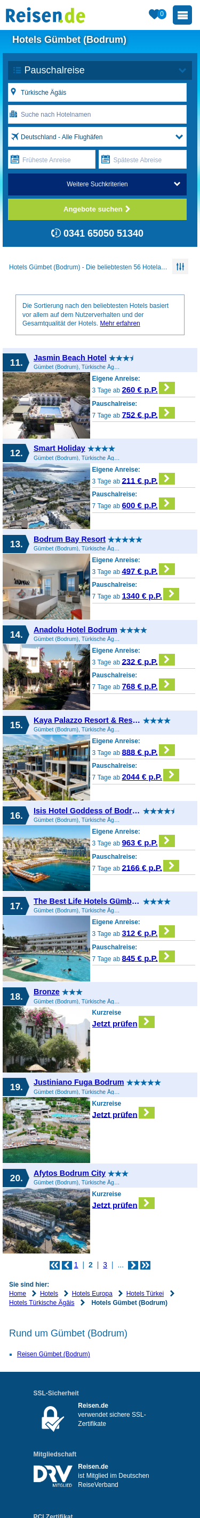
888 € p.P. (148, 750)
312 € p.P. (148, 931)
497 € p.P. (148, 569)
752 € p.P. (148, 413)
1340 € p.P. (150, 594)
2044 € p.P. (150, 775)
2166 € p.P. (150, 866)
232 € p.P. (148, 660)
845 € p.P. (148, 956)
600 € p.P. (148, 503)
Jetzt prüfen (123, 1022)
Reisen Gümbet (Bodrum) (53, 1354)
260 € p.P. (148, 388)
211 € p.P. (148, 479)
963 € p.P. (148, 841)
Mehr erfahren (120, 323)
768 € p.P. (148, 684)
